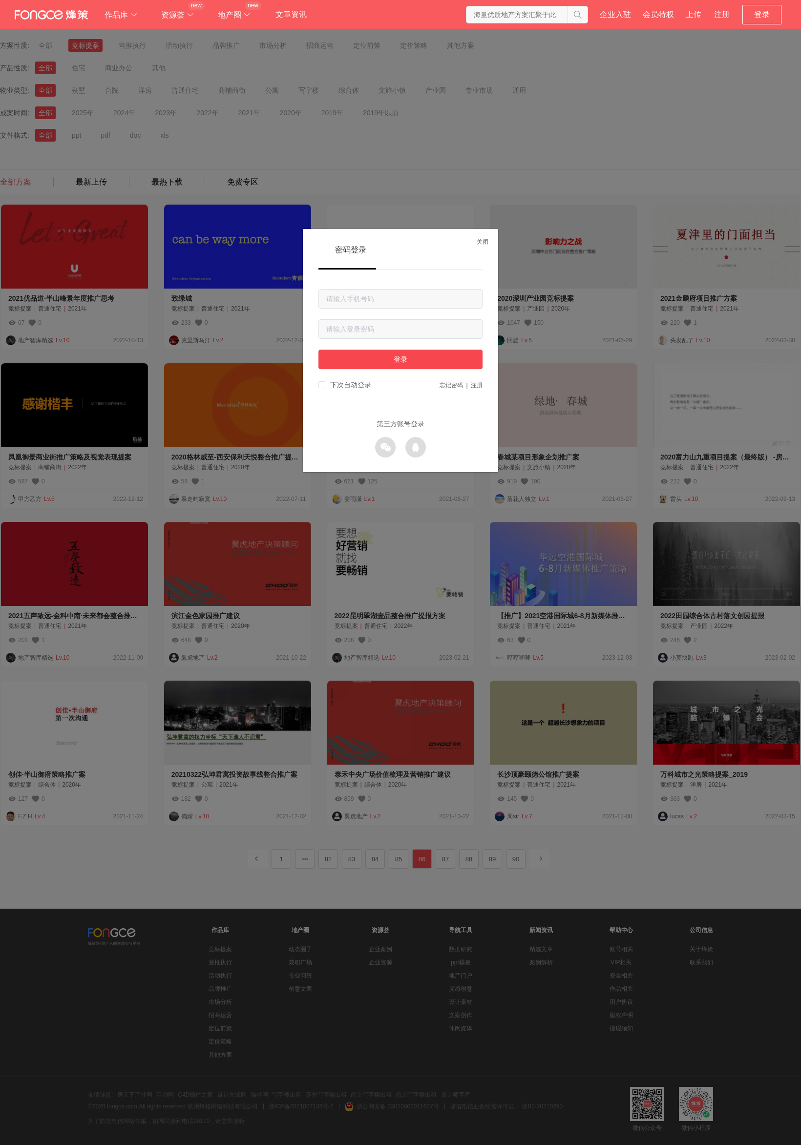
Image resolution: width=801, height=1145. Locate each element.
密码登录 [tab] (350, 250)
